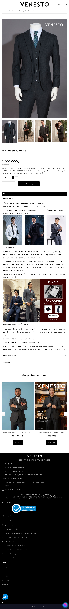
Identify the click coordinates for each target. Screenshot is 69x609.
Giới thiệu (5, 567)
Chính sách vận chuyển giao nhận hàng (14, 537)
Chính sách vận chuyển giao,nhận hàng (14, 549)
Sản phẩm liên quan (34, 375)
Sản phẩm (5, 576)
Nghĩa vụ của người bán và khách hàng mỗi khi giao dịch (20, 533)
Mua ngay (29, 184)
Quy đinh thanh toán (8, 541)
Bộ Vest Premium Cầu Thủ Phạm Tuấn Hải (18, 405)
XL (17, 178)
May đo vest (5, 580)
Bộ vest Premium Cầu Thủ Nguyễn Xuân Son (51, 432)
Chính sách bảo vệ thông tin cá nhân (13, 545)
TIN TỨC (5, 589)
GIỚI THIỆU (5, 563)
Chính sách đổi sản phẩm (10, 529)
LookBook (5, 584)
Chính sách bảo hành (8, 521)
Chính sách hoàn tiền (8, 558)
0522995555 (9, 486)
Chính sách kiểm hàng (9, 553)
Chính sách (6, 516)
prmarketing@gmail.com (15, 489)
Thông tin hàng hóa (8, 525)
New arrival (5, 572)
